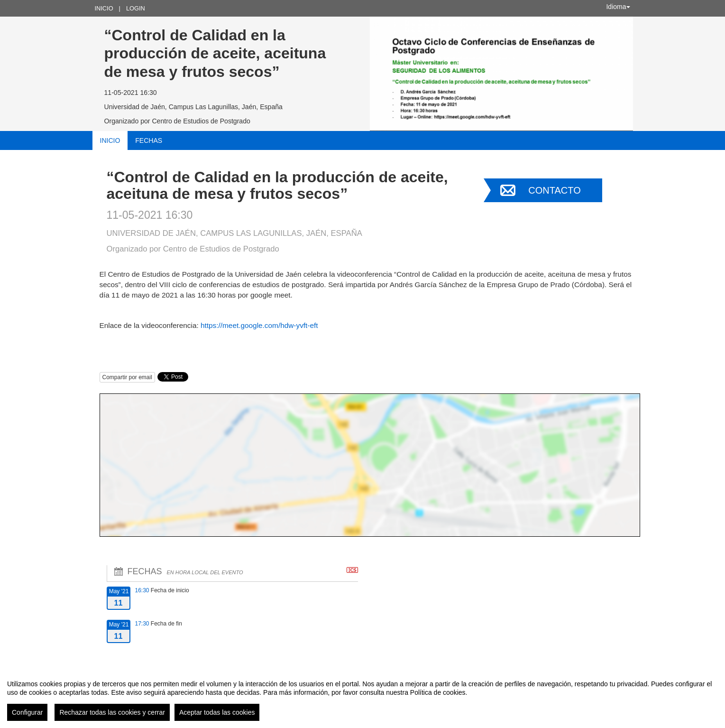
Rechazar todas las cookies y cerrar (112, 712)
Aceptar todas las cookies (217, 712)
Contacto (554, 190)
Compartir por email (127, 377)
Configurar (27, 712)
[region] (362, 696)
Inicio (104, 8)
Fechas (148, 140)
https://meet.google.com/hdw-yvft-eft (259, 325)
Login (135, 8)
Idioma (618, 6)
